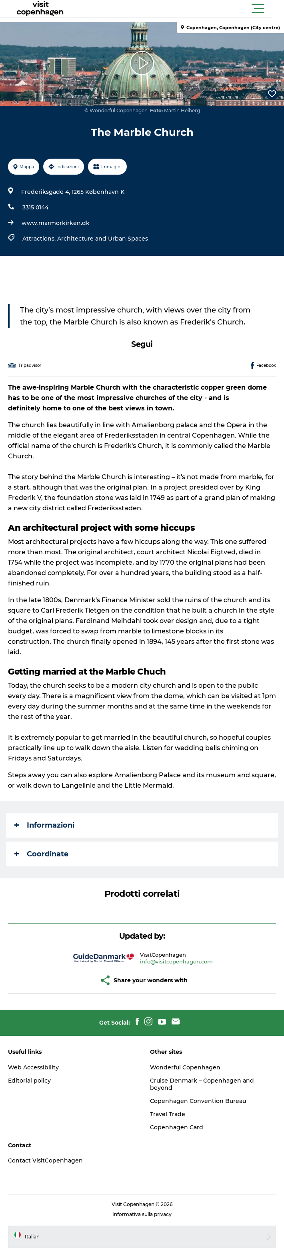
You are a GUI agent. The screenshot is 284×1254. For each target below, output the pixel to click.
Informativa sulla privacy (142, 1214)
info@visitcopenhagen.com (176, 961)
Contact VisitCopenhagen (45, 1160)
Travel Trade (167, 1114)
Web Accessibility (33, 1067)
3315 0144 (35, 207)
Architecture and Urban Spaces (102, 238)
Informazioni (44, 825)
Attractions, (39, 238)
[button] (178, 9)
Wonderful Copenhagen (185, 1067)
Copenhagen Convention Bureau (198, 1101)
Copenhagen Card (176, 1127)
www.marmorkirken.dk (56, 223)
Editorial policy (29, 1080)
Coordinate (41, 854)
